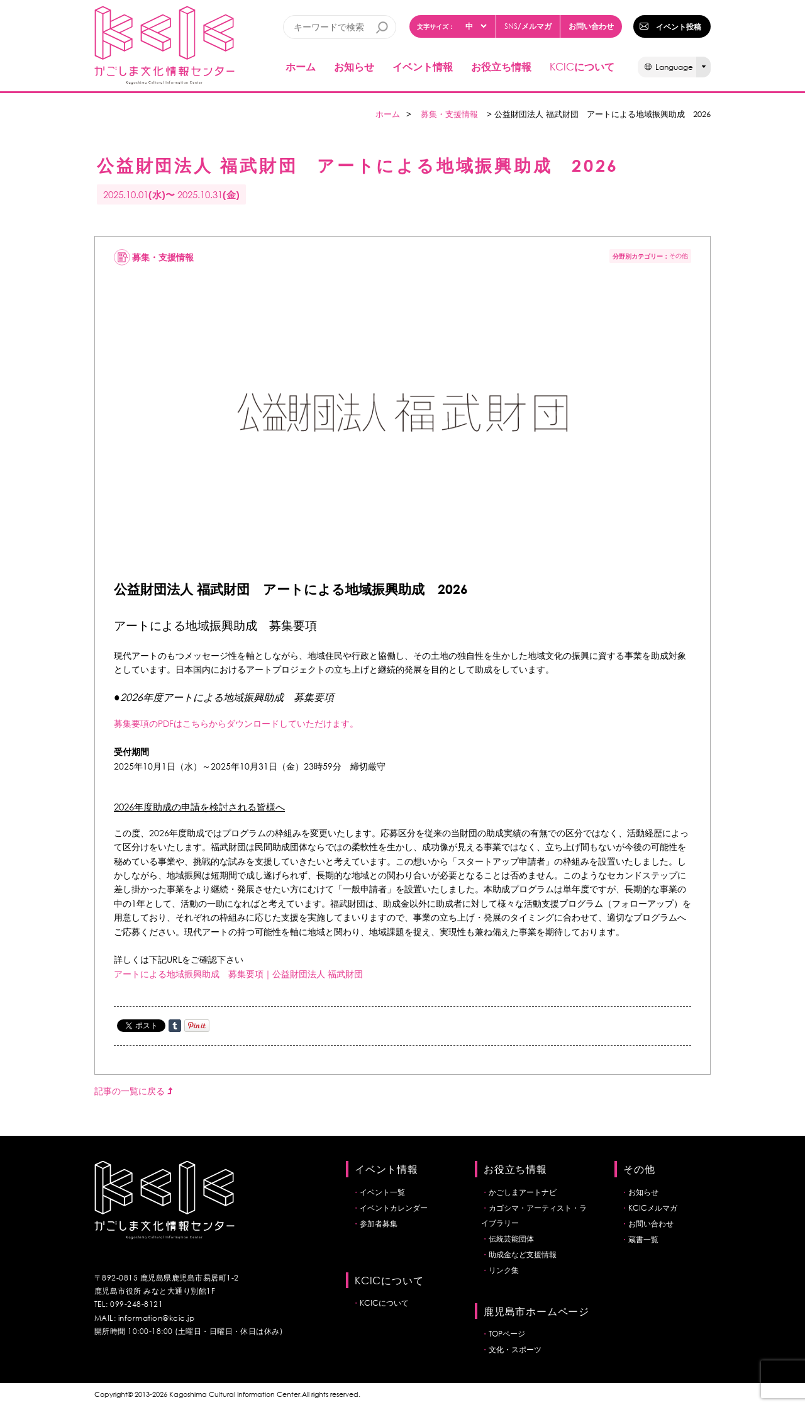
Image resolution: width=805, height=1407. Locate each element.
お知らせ (354, 66)
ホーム (301, 66)
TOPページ (507, 1333)
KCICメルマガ (652, 1207)
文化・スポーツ (515, 1349)
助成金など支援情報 (523, 1254)
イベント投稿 (678, 26)
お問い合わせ (591, 26)
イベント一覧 (382, 1192)
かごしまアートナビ (523, 1192)
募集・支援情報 (449, 114)
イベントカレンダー (394, 1207)
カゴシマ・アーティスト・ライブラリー (534, 1215)
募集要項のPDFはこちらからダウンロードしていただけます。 (236, 723)
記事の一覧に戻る (133, 1091)
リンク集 (504, 1270)
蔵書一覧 (643, 1239)
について (582, 66)
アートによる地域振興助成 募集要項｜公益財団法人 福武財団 (238, 974)
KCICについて (384, 1303)
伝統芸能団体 (511, 1238)
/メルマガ (528, 26)
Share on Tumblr (175, 1025)
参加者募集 (378, 1223)
